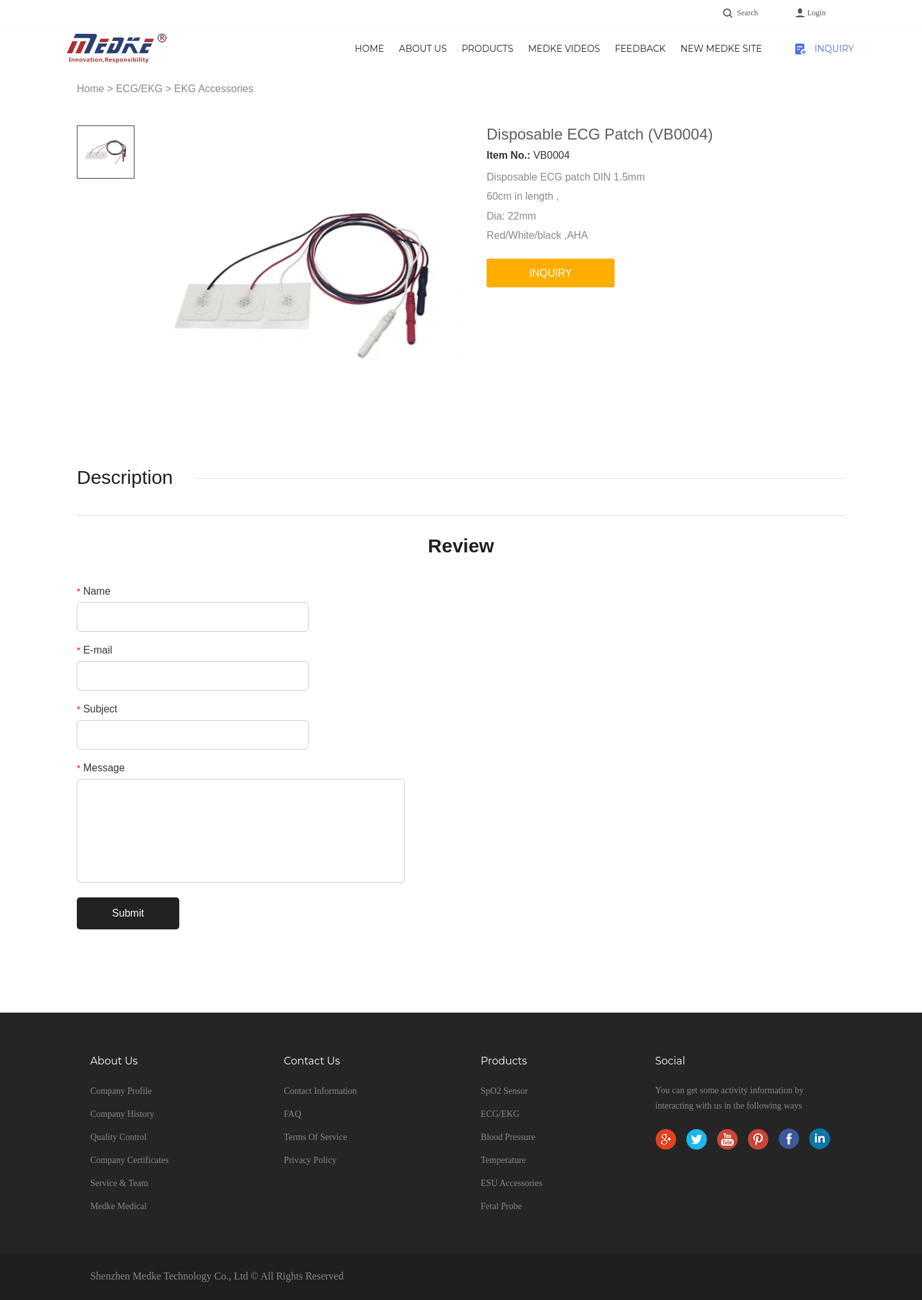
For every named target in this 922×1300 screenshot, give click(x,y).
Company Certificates (129, 1160)
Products (488, 48)
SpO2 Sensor (504, 1091)
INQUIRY (834, 48)
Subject (97, 708)
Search (747, 12)
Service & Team (119, 1183)
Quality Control (118, 1137)
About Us (423, 48)
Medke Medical (118, 1206)
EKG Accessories (214, 88)
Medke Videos (564, 48)
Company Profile (121, 1091)
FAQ (292, 1114)
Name (94, 591)
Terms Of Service (315, 1137)
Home (369, 48)
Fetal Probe (501, 1206)
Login (816, 12)
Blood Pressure (508, 1137)
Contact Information (320, 1091)
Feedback (640, 48)
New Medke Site (721, 48)
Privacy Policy (310, 1160)
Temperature (503, 1160)
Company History (122, 1114)
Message (101, 767)
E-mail (94, 650)
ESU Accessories (511, 1183)
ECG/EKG (139, 88)
